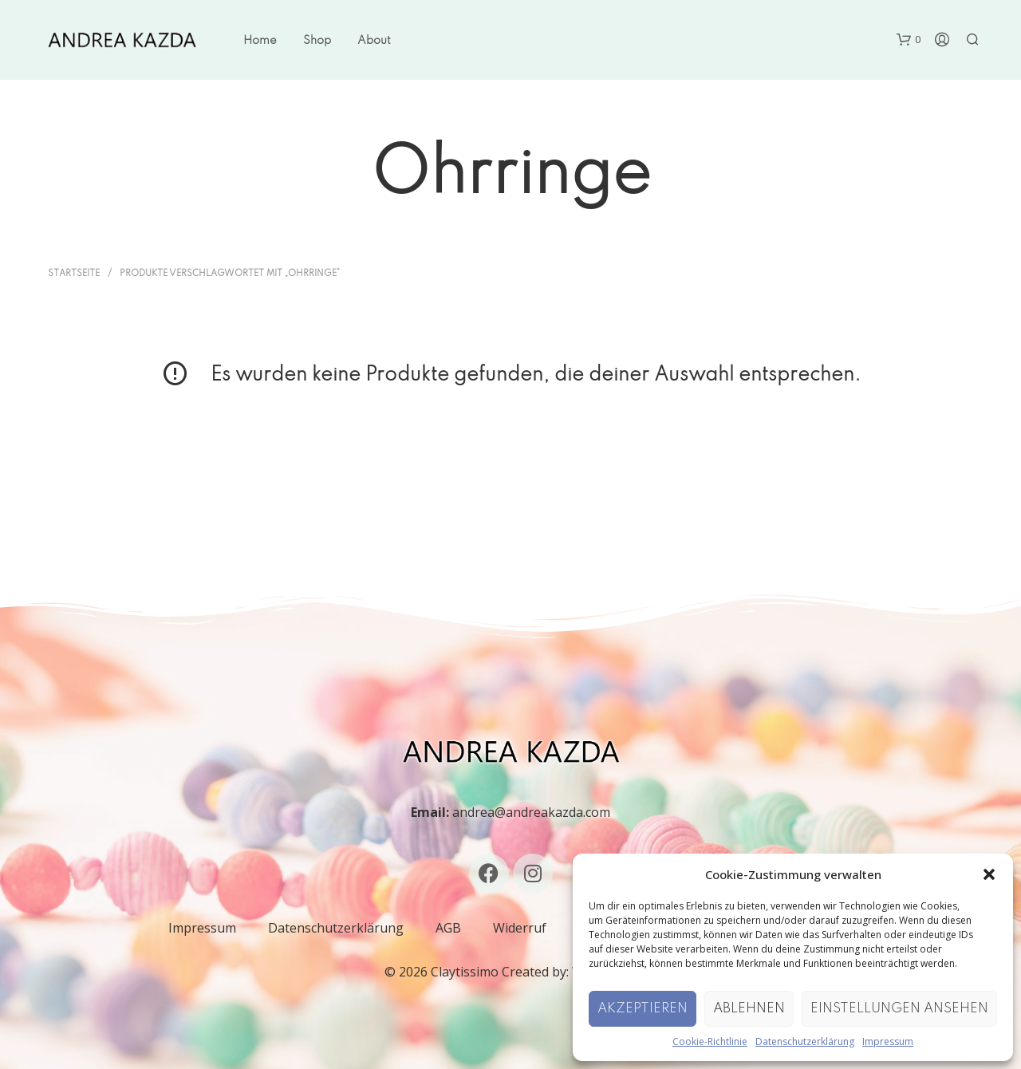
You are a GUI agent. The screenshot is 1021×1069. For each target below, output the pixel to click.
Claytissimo (465, 971)
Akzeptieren (642, 1009)
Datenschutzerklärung (804, 1041)
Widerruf (519, 928)
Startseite (74, 273)
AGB (448, 928)
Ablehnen (749, 1009)
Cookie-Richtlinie (709, 1041)
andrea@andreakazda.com (531, 812)
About (374, 40)
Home (260, 40)
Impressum (887, 1041)
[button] (989, 874)
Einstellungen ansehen (899, 1009)
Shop (317, 40)
